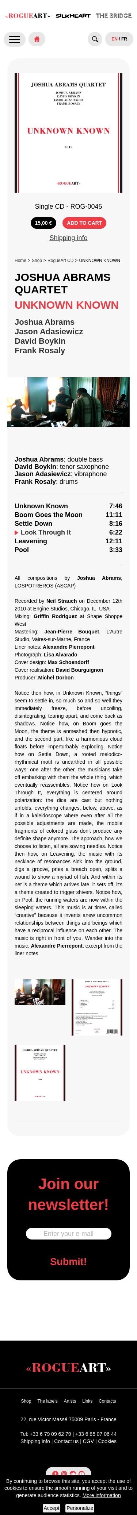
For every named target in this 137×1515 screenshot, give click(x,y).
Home (20, 260)
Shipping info (68, 238)
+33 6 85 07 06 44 (96, 1434)
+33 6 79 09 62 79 (50, 1434)
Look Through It (43, 532)
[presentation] (68, 1309)
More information (102, 1495)
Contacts (107, 1401)
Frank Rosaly (40, 350)
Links (87, 1401)
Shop (37, 260)
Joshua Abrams (45, 322)
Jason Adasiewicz (49, 331)
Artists (70, 1401)
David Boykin (40, 341)
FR (124, 39)
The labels (47, 1401)
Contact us (66, 1441)
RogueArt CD (60, 260)
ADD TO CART (84, 223)
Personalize (79, 1508)
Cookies (107, 1441)
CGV (88, 1441)
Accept (52, 1508)
